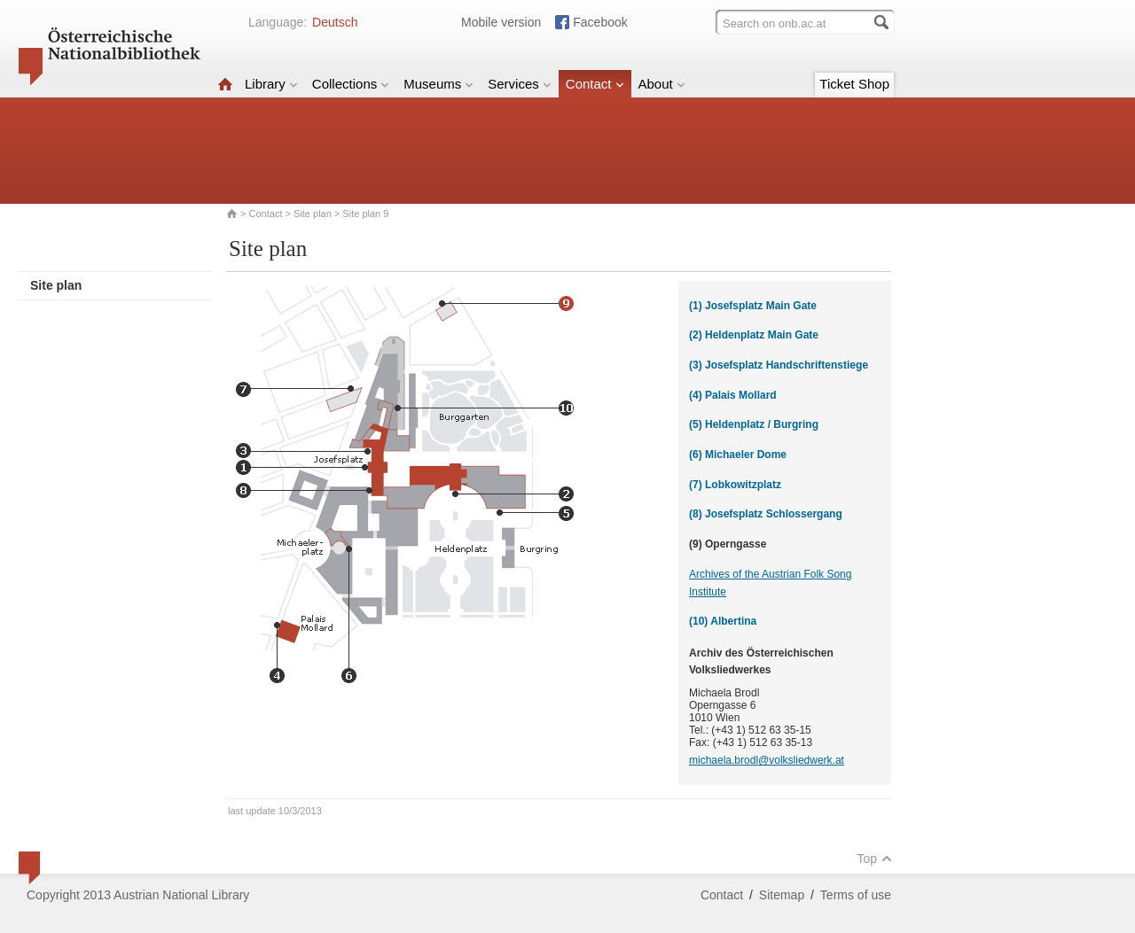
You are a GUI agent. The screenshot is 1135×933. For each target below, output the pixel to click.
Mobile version (501, 22)
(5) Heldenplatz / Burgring (753, 424)
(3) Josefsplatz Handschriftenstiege (778, 365)
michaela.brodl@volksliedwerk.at (766, 760)
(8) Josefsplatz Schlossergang (765, 514)
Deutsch (334, 22)
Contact (595, 83)
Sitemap (781, 895)
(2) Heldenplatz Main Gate (753, 335)
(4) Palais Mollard (733, 395)
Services (520, 83)
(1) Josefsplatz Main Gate (753, 305)
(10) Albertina (722, 621)
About (661, 83)
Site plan (313, 213)
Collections (350, 83)
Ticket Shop (854, 83)
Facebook (600, 22)
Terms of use (855, 895)
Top (874, 858)
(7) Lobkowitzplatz (735, 484)
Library (271, 83)
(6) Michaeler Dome (738, 454)
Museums (438, 83)
